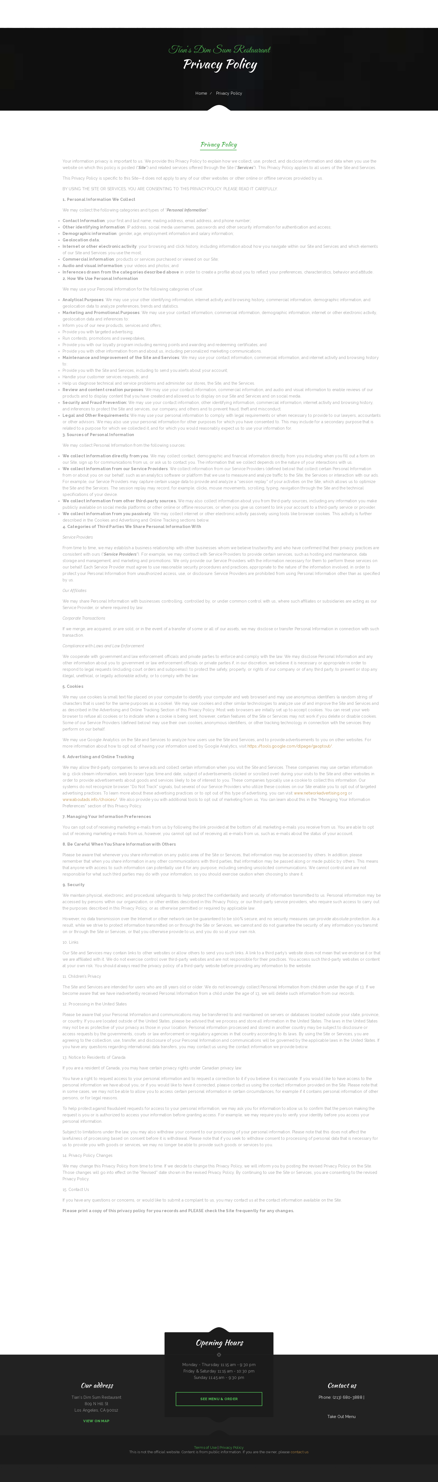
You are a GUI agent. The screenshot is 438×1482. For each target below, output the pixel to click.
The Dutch (268, 1467)
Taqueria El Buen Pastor (202, 1467)
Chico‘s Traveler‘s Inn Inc (304, 1467)
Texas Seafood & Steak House (383, 1467)
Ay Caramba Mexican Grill (326, 1467)
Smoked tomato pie (117, 1467)
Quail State (111, 1467)
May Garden (398, 1467)
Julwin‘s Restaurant (179, 1467)
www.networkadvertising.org (320, 793)
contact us (300, 1452)
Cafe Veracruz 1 (312, 1467)
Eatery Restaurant (256, 1467)
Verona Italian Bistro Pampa (223, 1467)
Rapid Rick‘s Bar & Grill (408, 1467)
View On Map (96, 1421)
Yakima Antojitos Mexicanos (53, 1467)
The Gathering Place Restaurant (212, 1467)
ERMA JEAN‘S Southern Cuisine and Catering (430, 1467)
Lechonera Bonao (99, 1467)
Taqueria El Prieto (262, 1467)
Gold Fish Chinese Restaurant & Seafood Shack (135, 1467)
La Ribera (152, 1467)
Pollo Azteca (37, 1467)
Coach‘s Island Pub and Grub (341, 1467)
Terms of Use (205, 1447)
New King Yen (318, 1467)
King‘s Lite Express (392, 1467)
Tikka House (18, 1467)
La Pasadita (293, 1467)
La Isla (402, 1467)
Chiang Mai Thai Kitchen (43, 1467)
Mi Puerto (297, 1467)
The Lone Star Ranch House (352, 1467)
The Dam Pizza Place (77, 1467)
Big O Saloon (374, 1467)
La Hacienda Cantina (274, 1467)
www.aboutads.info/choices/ (90, 799)
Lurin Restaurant (124, 1467)
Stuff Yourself (105, 1467)
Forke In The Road (171, 1467)
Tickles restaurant (287, 1467)
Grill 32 (88, 1467)
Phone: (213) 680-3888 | (341, 1397)
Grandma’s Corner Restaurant (234, 1467)
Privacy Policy (218, 145)
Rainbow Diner (333, 1467)
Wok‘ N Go (84, 1467)
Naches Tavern (165, 1467)
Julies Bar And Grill (3, 1467)
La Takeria (420, 1467)
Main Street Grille (158, 1467)
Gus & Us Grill (93, 1467)
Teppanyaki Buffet (147, 1467)
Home (201, 93)
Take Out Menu (341, 1416)
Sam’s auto (32, 1467)
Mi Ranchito (281, 1467)
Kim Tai (184, 1467)
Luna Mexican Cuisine (368, 1467)
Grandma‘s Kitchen (70, 1467)
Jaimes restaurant (243, 1467)
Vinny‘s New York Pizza (25, 1467)
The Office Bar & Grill (62, 1467)
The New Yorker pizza (11, 1467)
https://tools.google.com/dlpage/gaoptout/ (289, 746)
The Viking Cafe (415, 1467)
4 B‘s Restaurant (360, 1467)
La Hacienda (249, 1467)
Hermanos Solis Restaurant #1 (192, 1467)
